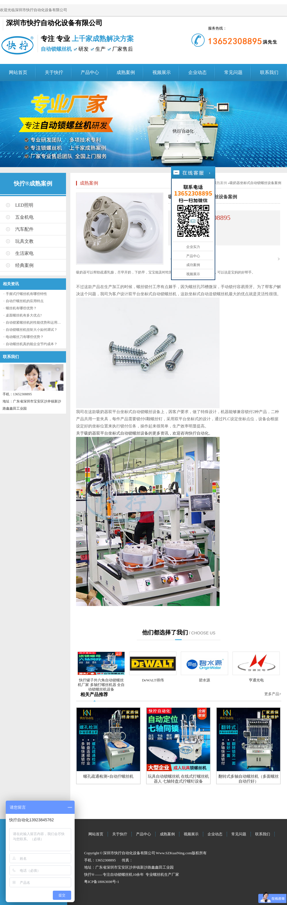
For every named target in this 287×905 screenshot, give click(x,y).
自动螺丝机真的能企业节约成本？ (31, 344)
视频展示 (161, 72)
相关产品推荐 (94, 694)
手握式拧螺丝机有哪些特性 (26, 294)
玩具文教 (24, 241)
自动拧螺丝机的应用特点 (25, 301)
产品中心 (90, 72)
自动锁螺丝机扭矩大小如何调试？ (31, 330)
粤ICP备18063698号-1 (101, 881)
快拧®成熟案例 (33, 183)
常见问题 (233, 72)
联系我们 (269, 72)
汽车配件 (24, 229)
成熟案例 (126, 72)
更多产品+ (272, 694)
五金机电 (24, 217)
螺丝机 (158, 874)
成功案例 (193, 265)
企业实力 (193, 247)
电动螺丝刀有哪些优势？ (25, 337)
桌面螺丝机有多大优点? (24, 315)
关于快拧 (54, 72)
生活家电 (24, 253)
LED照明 (24, 205)
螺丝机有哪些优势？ (21, 308)
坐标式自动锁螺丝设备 (140, 411)
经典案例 (24, 265)
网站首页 (18, 72)
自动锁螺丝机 (121, 874)
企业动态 (197, 72)
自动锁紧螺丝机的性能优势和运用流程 (35, 322)
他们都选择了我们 (165, 632)
